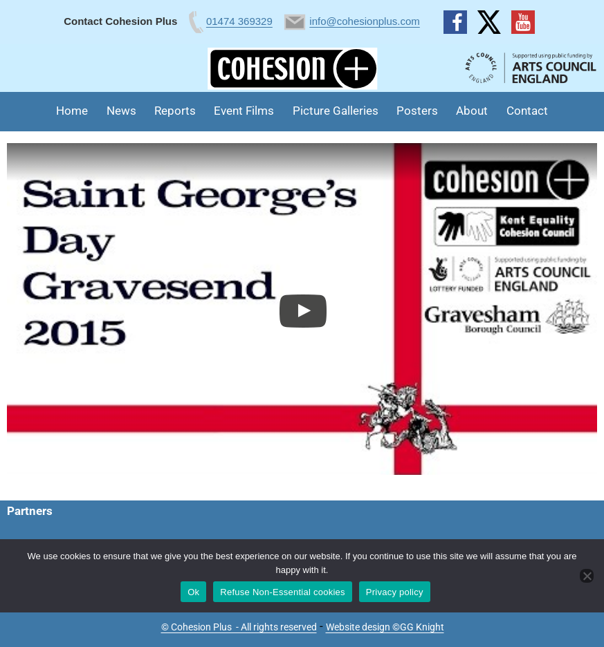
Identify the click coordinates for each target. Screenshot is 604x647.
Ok (193, 592)
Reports (175, 111)
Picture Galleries (335, 111)
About (472, 111)
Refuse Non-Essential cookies (282, 592)
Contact (527, 111)
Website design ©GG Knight (385, 626)
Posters (417, 111)
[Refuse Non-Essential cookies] (587, 576)
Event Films (244, 111)
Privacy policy (394, 592)
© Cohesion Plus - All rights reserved (239, 626)
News (121, 111)
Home (72, 111)
